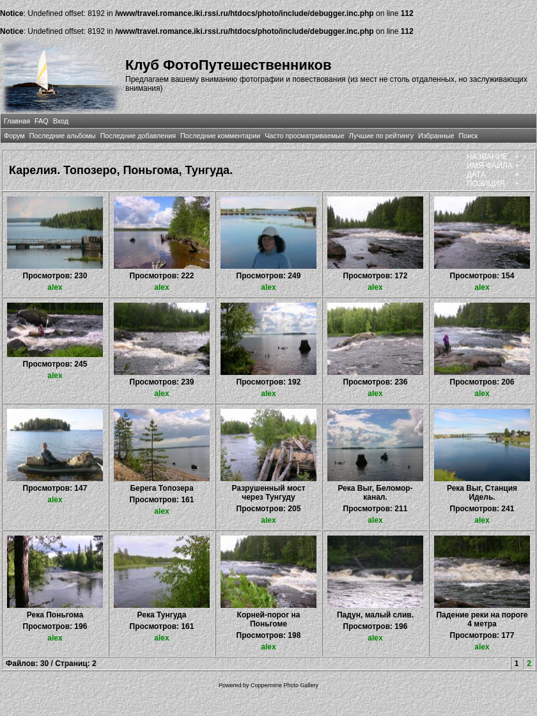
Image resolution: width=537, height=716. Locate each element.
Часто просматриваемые (305, 135)
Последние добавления (138, 135)
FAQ (42, 121)
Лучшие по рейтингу (381, 135)
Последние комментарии (220, 135)
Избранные (436, 135)
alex (54, 287)
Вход (60, 121)
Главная (17, 121)
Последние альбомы (62, 135)
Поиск (468, 135)
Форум (14, 135)
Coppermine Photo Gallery (284, 685)
